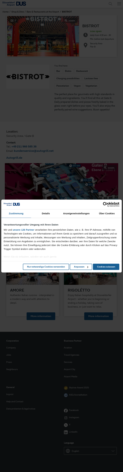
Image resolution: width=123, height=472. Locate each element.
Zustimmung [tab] (16, 213)
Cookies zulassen (106, 266)
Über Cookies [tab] (107, 213)
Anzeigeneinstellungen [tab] (76, 213)
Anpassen (81, 266)
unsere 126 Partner (23, 230)
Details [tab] (46, 213)
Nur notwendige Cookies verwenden (46, 266)
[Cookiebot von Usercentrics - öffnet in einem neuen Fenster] (105, 204)
